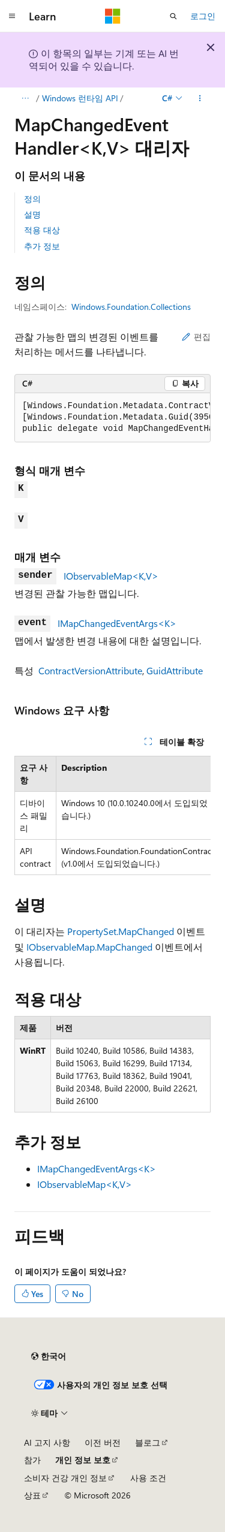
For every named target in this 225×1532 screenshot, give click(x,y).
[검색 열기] (173, 16)
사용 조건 (148, 1477)
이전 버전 (103, 1442)
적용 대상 (42, 230)
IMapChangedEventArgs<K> (117, 623)
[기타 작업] (200, 98)
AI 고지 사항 (47, 1442)
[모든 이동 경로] (24, 98)
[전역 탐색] (12, 16)
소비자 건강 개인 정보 (65, 1477)
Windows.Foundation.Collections (131, 306)
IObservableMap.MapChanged (89, 946)
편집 (196, 336)
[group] (112, 417)
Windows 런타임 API (80, 98)
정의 (32, 198)
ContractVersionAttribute (90, 670)
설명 (32, 214)
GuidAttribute (174, 670)
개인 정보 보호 (82, 1459)
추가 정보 (42, 246)
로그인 (202, 16)
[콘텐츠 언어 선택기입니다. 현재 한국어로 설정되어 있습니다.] (48, 1356)
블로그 (147, 1442)
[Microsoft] (113, 16)
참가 (32, 1459)
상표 (32, 1495)
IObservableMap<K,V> (111, 575)
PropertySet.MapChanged (120, 931)
